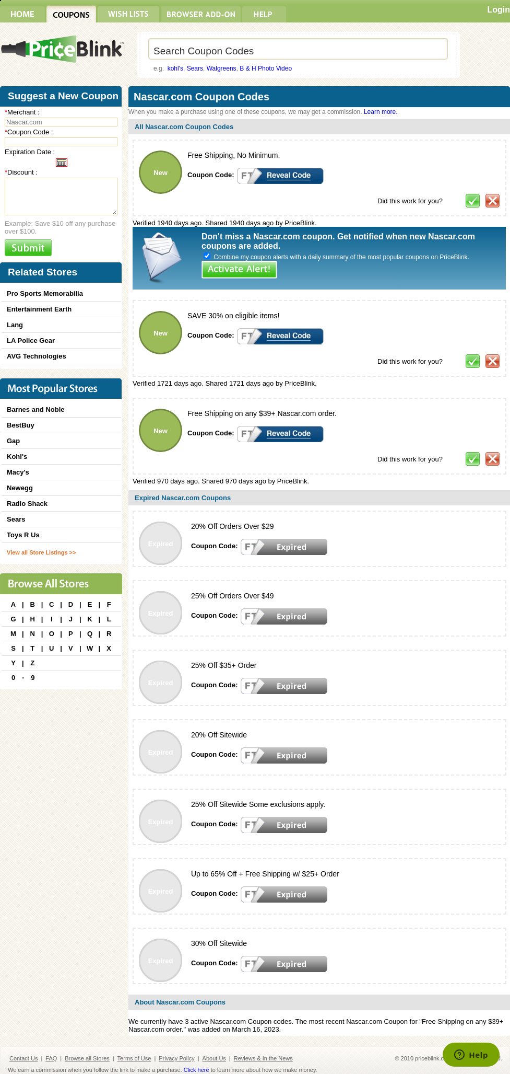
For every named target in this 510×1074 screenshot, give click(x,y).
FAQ (51, 1058)
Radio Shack (27, 503)
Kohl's (17, 456)
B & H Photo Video (266, 68)
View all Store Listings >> (41, 552)
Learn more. (381, 112)
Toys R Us (23, 535)
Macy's (18, 472)
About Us (214, 1058)
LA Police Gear (31, 340)
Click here (196, 1070)
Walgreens (221, 68)
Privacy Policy (176, 1058)
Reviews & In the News (263, 1058)
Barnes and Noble (36, 409)
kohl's (175, 68)
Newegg (20, 488)
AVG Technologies (36, 356)
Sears (195, 68)
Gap (13, 441)
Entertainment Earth (39, 309)
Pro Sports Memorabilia (45, 293)
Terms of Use (134, 1058)
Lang (15, 325)
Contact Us (23, 1058)
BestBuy (20, 425)
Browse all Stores (87, 1058)
